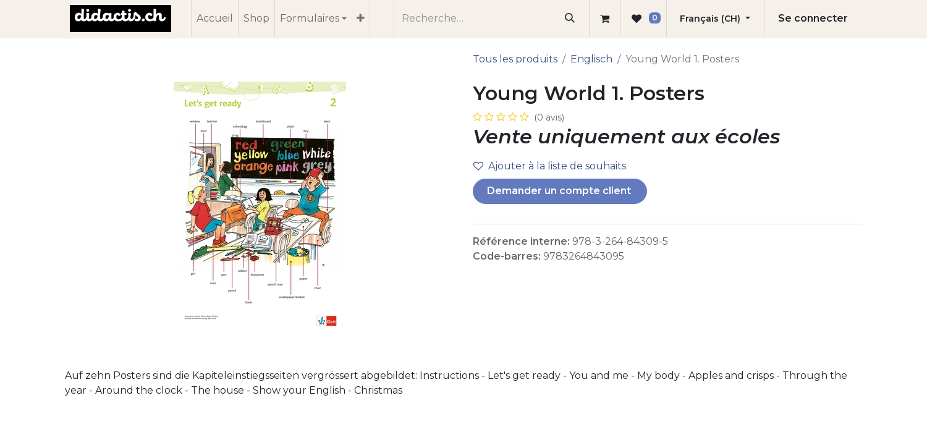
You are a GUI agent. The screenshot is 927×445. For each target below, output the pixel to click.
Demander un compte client (560, 191)
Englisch (591, 59)
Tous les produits (515, 59)
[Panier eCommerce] (605, 18)
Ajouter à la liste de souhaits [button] (549, 166)
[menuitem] (215, 18)
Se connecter (813, 18)
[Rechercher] (570, 18)
